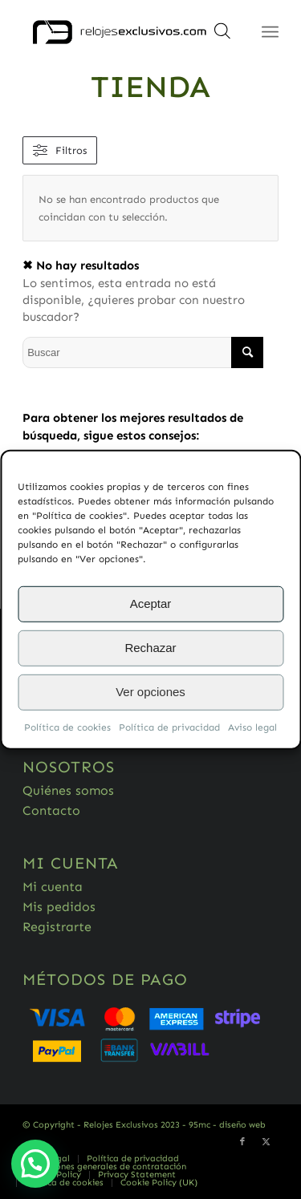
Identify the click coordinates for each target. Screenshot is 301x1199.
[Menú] (270, 32)
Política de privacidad (169, 726)
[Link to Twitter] (266, 1142)
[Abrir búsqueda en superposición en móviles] (222, 36)
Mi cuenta (52, 886)
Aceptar (151, 603)
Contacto (51, 810)
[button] (35, 1164)
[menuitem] (132, 1159)
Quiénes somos (68, 790)
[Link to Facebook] (242, 1142)
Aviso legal (252, 726)
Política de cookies (67, 726)
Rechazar (150, 647)
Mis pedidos (59, 906)
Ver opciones (150, 692)
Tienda (150, 86)
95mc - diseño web (227, 1125)
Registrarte (57, 926)
